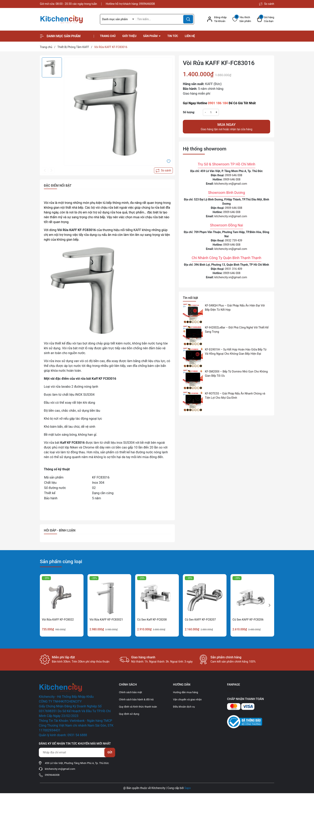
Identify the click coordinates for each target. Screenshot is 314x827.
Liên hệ (190, 36)
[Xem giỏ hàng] (265, 19)
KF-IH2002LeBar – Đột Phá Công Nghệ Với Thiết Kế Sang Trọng (237, 329)
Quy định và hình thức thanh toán (138, 706)
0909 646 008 (233, 175)
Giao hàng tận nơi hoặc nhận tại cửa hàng (226, 126)
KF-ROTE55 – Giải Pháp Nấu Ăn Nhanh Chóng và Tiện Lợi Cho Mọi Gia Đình (235, 395)
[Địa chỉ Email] (77, 752)
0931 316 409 (233, 268)
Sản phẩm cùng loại (61, 561)
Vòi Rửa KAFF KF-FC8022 (58, 619)
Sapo (187, 788)
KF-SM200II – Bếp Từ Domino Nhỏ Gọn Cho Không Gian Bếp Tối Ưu (236, 373)
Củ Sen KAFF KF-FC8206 (248, 619)
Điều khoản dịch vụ (184, 706)
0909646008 (147, 3)
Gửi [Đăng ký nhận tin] (109, 752)
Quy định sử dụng (129, 713)
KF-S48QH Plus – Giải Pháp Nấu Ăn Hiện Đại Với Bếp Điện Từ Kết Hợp (235, 307)
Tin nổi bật (190, 298)
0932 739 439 (233, 240)
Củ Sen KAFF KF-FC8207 (200, 619)
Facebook (233, 690)
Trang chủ (108, 36)
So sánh (266, 3)
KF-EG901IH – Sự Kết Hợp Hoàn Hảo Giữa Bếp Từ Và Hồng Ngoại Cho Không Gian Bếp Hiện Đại (235, 351)
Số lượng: (189, 112)
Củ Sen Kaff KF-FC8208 (152, 619)
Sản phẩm (150, 36)
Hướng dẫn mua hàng (185, 692)
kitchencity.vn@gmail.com (230, 183)
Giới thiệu (129, 36)
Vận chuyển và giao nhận (187, 699)
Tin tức (172, 36)
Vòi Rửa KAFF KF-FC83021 (106, 619)
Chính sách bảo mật (130, 692)
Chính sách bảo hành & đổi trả (136, 699)
